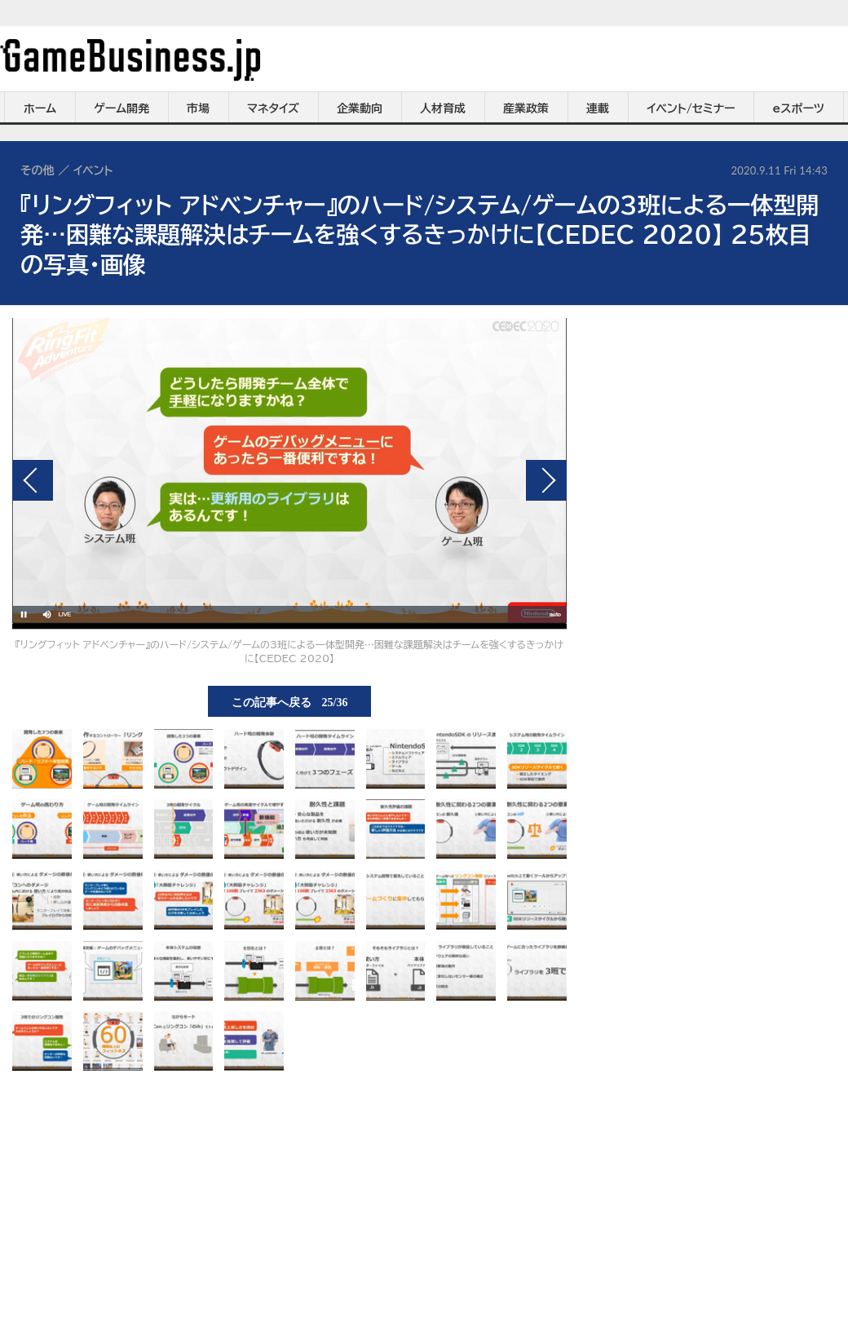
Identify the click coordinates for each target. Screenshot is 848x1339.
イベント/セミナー (691, 108)
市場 (198, 108)
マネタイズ (273, 108)
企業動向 (359, 108)
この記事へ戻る (290, 701)
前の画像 (32, 480)
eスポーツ (798, 108)
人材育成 (443, 108)
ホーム (40, 108)
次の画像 (546, 480)
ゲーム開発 (121, 108)
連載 (597, 108)
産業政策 (526, 108)
